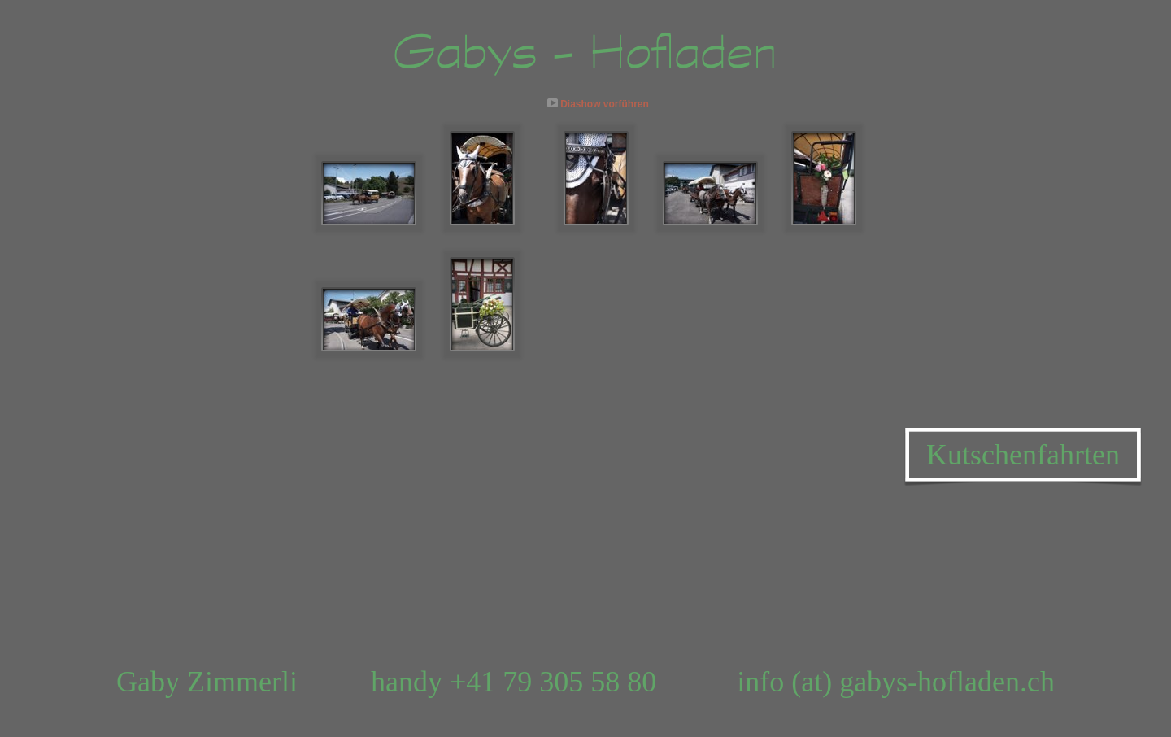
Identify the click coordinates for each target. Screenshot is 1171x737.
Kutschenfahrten (1023, 454)
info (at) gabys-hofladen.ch (896, 681)
